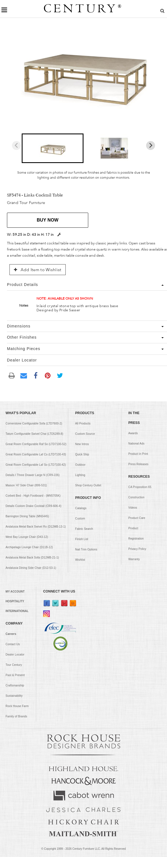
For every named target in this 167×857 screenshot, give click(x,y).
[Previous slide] (16, 145)
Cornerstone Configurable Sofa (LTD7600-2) (34, 423)
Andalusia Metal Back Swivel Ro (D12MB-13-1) (36, 526)
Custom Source (85, 433)
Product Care (136, 517)
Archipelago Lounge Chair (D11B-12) (29, 547)
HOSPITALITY (15, 601)
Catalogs (81, 508)
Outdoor (80, 464)
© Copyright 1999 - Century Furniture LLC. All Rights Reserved (83, 848)
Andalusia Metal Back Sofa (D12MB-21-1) (32, 557)
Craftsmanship (15, 685)
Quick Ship (82, 454)
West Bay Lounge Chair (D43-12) (27, 536)
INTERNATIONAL (17, 611)
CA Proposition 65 (139, 487)
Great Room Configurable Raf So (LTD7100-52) (36, 444)
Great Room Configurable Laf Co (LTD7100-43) (36, 454)
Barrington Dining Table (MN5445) (27, 516)
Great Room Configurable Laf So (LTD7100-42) (36, 464)
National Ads (136, 443)
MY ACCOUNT (15, 591)
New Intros (82, 444)
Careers (11, 633)
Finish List (81, 539)
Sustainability (14, 695)
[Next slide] (150, 145)
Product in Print (138, 453)
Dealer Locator (15, 654)
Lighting (80, 475)
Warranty (134, 559)
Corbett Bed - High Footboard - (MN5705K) (33, 495)
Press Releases (138, 464)
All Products (82, 423)
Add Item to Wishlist (37, 269)
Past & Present (15, 675)
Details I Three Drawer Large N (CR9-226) (33, 475)
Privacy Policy (137, 548)
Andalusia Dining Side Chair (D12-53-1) (31, 567)
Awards (133, 433)
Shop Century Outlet (88, 485)
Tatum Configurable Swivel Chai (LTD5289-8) (34, 433)
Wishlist (80, 559)
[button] (53, 148)
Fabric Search (84, 528)
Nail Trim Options (86, 549)
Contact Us (13, 644)
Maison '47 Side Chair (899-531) (26, 485)
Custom (80, 518)
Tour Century (14, 664)
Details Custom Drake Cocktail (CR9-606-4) (34, 506)
